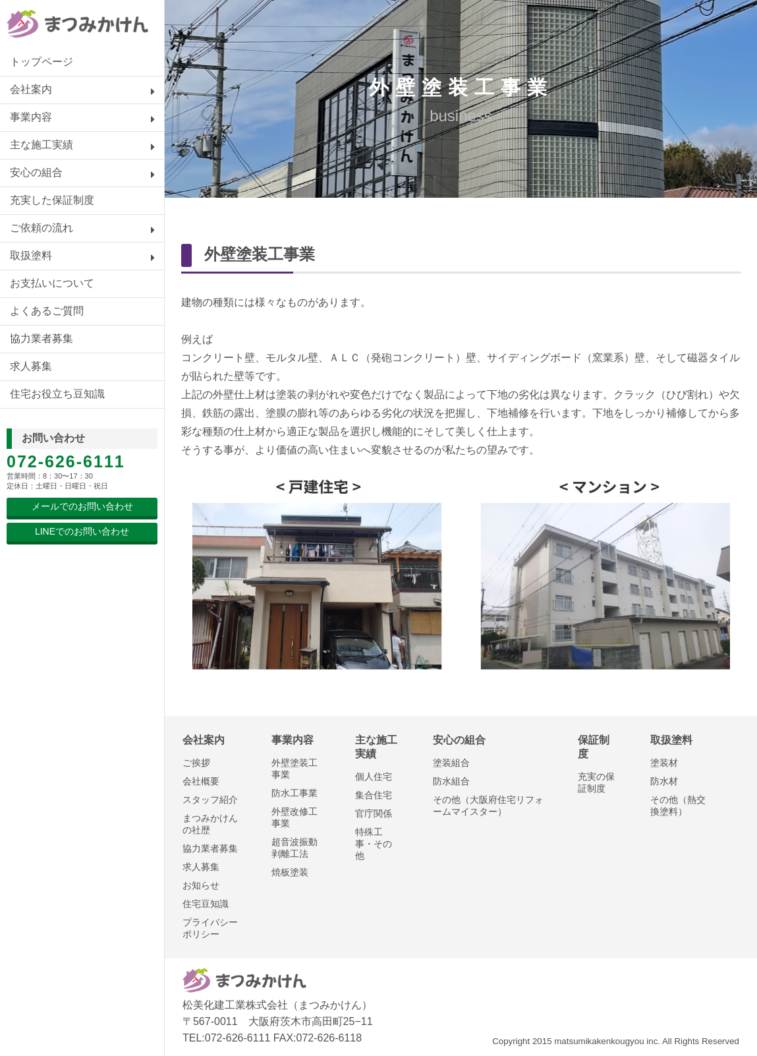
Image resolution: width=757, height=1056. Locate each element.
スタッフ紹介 (210, 799)
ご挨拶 (196, 762)
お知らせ (200, 885)
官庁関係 (373, 813)
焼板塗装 (289, 872)
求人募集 (31, 366)
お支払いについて (52, 283)
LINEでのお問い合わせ (82, 531)
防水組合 (451, 781)
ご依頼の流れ (41, 227)
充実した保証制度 (52, 200)
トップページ (41, 61)
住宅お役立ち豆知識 (57, 393)
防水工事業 (294, 793)
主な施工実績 (41, 144)
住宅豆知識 (205, 903)
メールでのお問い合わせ (82, 506)
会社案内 (31, 89)
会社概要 (200, 781)
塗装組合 (451, 762)
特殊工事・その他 (373, 844)
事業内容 (31, 117)
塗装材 (664, 762)
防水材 (664, 781)
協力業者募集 (41, 338)
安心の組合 (36, 172)
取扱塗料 (31, 255)
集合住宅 (373, 795)
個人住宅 (373, 776)
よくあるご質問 (47, 310)
